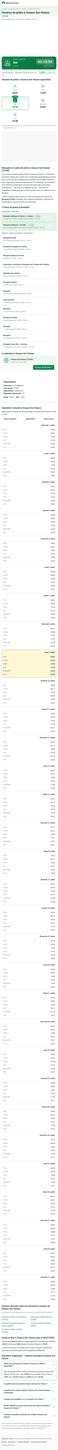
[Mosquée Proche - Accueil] (10, 3)
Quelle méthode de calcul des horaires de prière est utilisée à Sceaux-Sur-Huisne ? (27, 1407)
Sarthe (24, 9)
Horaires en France (14, 9)
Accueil (4, 9)
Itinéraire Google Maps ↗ (43, 367)
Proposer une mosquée (39, 1442)
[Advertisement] (29, 39)
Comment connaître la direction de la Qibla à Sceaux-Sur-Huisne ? (25, 1416)
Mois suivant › (49, 419)
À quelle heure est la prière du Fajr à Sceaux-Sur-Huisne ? (25, 1384)
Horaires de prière (23, 1442)
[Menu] (54, 3)
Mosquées (12, 1442)
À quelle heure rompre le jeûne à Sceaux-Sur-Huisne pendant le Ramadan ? (27, 1391)
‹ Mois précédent (9, 419)
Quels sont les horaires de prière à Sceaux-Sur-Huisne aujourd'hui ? (24, 1365)
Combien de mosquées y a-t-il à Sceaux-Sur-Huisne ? (24, 1399)
